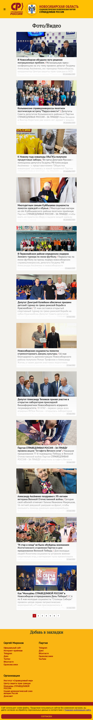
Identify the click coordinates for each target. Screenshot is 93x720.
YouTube (42, 659)
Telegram (8, 653)
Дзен (6, 656)
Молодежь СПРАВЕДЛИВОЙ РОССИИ (16, 687)
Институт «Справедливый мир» (18, 680)
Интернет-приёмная (13, 651)
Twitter (7, 659)
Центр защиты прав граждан (17, 683)
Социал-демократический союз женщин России (18, 692)
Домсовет (8, 696)
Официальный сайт (12, 648)
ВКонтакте (9, 662)
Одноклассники (11, 664)
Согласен (46, 716)
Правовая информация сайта (77, 710)
